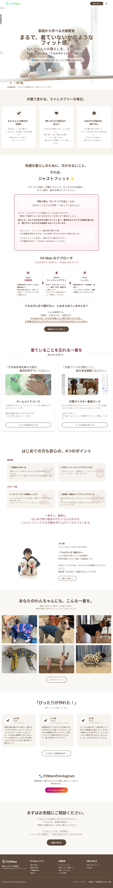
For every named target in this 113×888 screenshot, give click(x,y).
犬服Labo (33, 873)
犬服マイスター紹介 (64, 870)
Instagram (90, 868)
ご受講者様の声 (34, 870)
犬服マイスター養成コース (66, 868)
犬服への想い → (67, 578)
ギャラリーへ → (56, 679)
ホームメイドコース (64, 865)
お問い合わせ (97, 3)
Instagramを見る (56, 790)
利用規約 (91, 882)
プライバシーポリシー (80, 882)
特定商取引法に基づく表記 (103, 882)
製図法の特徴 (34, 868)
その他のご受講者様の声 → (56, 753)
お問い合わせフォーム (93, 865)
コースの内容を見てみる (28, 425)
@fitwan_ (58, 783)
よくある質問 (62, 873)
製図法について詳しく (56, 329)
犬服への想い (34, 865)
